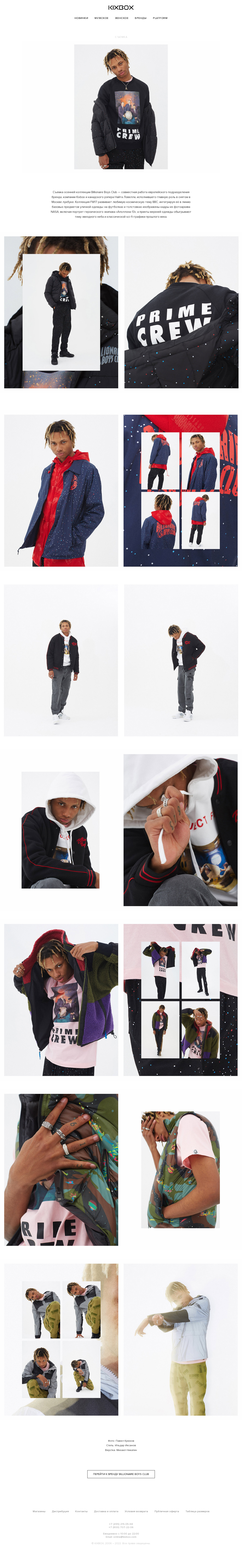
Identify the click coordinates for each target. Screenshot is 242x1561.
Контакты (81, 1511)
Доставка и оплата (106, 1511)
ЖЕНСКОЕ (122, 18)
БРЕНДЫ (141, 18)
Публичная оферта (166, 1511)
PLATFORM (160, 18)
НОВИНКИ (81, 18)
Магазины (39, 1511)
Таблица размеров (197, 1511)
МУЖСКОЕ (102, 18)
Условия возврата (136, 1511)
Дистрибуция (60, 1511)
